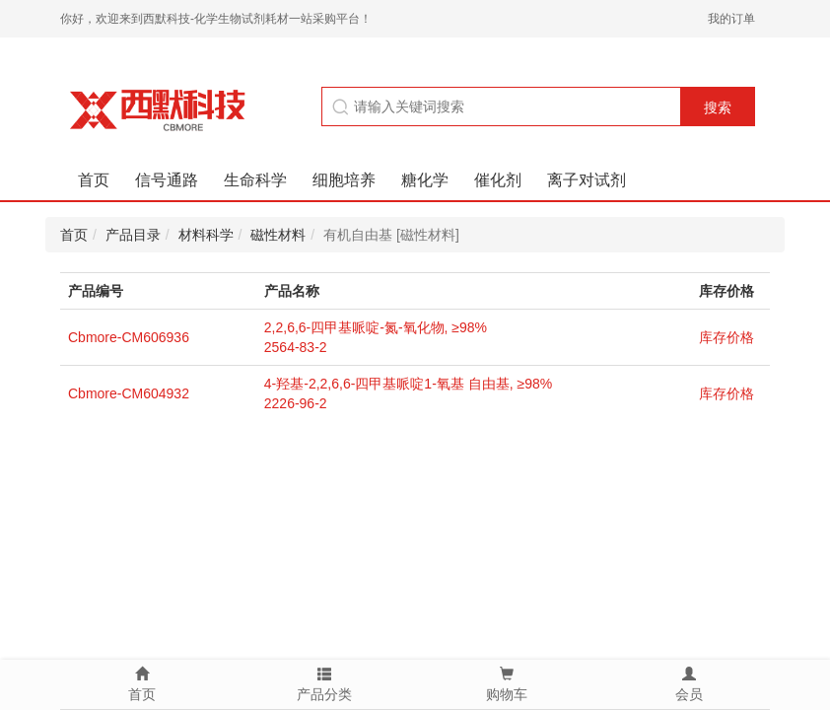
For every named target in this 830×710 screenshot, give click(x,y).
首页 (93, 180)
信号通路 (166, 180)
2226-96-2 (295, 403)
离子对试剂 (586, 180)
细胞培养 (344, 180)
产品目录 (133, 235)
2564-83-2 (295, 347)
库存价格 (726, 337)
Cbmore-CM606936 (128, 337)
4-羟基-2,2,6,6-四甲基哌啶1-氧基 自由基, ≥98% (408, 383)
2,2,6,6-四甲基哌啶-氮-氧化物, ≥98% (375, 327)
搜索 (717, 107)
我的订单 (731, 19)
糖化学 (425, 180)
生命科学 (255, 180)
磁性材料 (278, 235)
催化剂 (497, 180)
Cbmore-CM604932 (128, 393)
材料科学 (206, 235)
